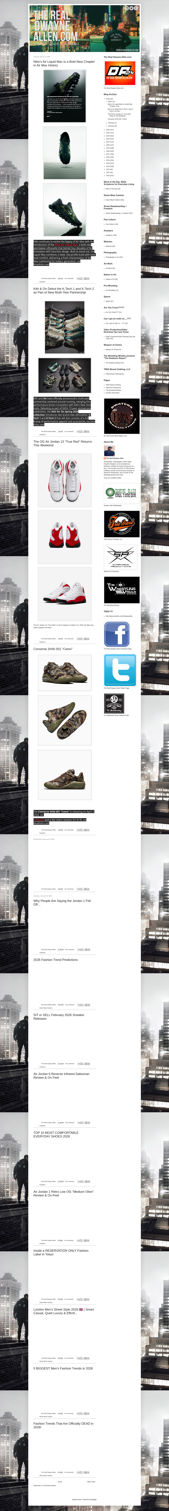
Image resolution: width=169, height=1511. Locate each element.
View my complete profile (112, 478)
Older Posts (91, 1482)
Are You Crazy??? (112, 312)
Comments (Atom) (49, 1485)
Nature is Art (110, 279)
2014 (108, 163)
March (110, 102)
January (111, 126)
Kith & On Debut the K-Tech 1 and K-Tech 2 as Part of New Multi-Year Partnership (64, 290)
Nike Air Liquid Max (66, 244)
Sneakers (42, 282)
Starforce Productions (113, 388)
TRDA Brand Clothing (113, 374)
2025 (108, 130)
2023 (108, 136)
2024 (108, 133)
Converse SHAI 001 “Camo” (53, 649)
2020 (108, 145)
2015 (108, 160)
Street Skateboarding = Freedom (117, 213)
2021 (108, 142)
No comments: (69, 278)
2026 (108, 99)
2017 (108, 154)
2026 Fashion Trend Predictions (56, 960)
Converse (39, 819)
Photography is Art (112, 257)
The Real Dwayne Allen (115, 458)
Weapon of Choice (112, 349)
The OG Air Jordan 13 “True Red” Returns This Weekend (119, 115)
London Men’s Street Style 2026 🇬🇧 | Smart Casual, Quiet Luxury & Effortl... (64, 1311)
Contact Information (113, 393)
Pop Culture (110, 224)
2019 (108, 148)
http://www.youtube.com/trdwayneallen (119, 616)
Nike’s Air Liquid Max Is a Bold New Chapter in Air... (120, 105)
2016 (108, 157)
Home (60, 1482)
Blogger (94, 1499)
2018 (108, 151)
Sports (108, 301)
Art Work (109, 268)
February (111, 123)
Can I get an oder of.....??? (115, 323)
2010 (108, 175)
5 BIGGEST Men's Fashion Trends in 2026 (63, 1368)
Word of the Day (111, 189)
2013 (108, 166)
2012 (108, 169)
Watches (109, 246)
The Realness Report (113, 363)
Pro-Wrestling (110, 290)
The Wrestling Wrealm (113, 390)
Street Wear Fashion (45, 1008)
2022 (108, 139)
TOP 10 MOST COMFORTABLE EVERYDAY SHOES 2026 (56, 1134)
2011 (108, 172)
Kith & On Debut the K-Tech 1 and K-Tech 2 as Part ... (120, 110)
